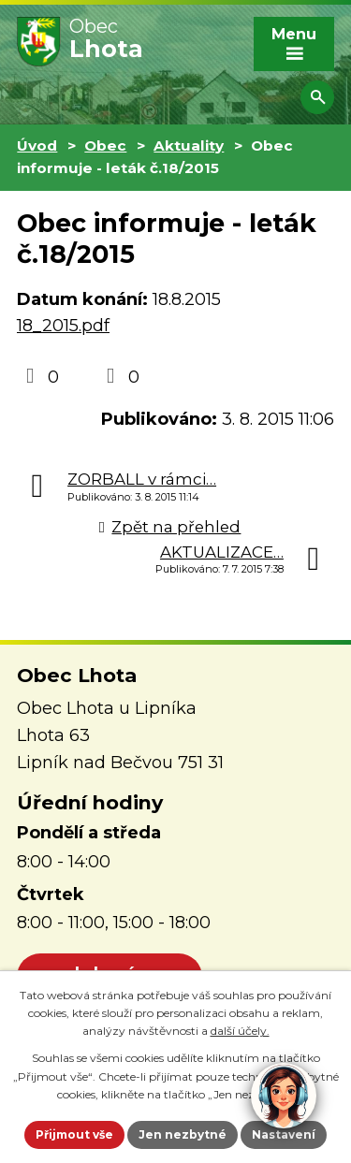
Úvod (37, 145)
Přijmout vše (74, 1134)
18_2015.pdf (63, 325)
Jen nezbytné (183, 1134)
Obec (105, 145)
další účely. (240, 1031)
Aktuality (189, 145)
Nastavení (283, 1134)
